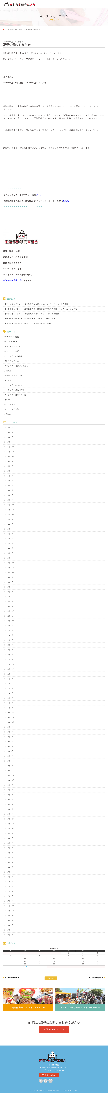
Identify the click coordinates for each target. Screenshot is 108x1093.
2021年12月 (9, 664)
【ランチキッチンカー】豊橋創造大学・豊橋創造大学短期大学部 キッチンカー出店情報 (41, 309)
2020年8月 (8, 732)
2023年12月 (9, 563)
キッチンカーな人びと (13, 375)
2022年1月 (8, 659)
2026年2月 (8, 437)
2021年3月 (8, 703)
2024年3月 (8, 548)
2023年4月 (8, 601)
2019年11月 (9, 775)
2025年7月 (8, 471)
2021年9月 (8, 674)
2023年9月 (8, 577)
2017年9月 (8, 872)
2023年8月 (8, 582)
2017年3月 (8, 891)
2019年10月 (9, 780)
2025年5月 (8, 481)
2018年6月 (8, 848)
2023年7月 (8, 587)
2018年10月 (9, 828)
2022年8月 (8, 630)
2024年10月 (9, 514)
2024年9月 (8, 519)
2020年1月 (8, 766)
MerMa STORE (11, 342)
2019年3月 (8, 809)
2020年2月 (8, 761)
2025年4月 (8, 485)
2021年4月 (8, 698)
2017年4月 (8, 886)
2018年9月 (8, 833)
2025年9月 (8, 461)
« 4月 (25, 967)
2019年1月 (8, 814)
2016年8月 (8, 925)
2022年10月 (9, 621)
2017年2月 (8, 896)
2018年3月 (8, 862)
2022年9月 (8, 626)
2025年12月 (9, 447)
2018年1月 (8, 867)
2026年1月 (8, 442)
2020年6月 (8, 741)
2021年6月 (8, 688)
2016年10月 (9, 915)
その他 (7, 400)
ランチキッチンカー (12, 361)
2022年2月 (8, 655)
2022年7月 (8, 635)
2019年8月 (8, 790)
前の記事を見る (12, 977)
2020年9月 (8, 727)
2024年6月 (8, 534)
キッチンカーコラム (15, 29)
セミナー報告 (9, 404)
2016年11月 (9, 911)
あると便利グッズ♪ (12, 346)
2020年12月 (9, 713)
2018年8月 (8, 838)
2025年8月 (8, 466)
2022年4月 (8, 650)
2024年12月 (9, 505)
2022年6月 (8, 640)
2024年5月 (8, 539)
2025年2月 (8, 495)
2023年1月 (8, 606)
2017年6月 (8, 882)
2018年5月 (8, 853)
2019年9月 (8, 785)
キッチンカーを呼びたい (14, 351)
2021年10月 (9, 669)
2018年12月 (9, 819)
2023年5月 (8, 597)
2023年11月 (9, 568)
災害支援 (8, 371)
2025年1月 (8, 500)
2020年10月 (9, 722)
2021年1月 (8, 708)
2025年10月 (9, 456)
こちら (39, 195)
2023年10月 (9, 572)
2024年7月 (8, 529)
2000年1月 (8, 935)
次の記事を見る (96, 977)
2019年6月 (8, 799)
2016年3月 (8, 930)
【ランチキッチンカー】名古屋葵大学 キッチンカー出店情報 (29, 318)
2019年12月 (9, 771)
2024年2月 (8, 553)
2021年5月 (8, 693)
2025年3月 (8, 490)
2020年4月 (8, 751)
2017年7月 (8, 877)
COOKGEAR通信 (11, 337)
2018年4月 (8, 857)
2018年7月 (8, 843)
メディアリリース (11, 380)
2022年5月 (8, 645)
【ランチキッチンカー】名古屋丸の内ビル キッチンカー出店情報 (31, 314)
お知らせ (8, 414)
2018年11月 (9, 824)
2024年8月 (8, 524)
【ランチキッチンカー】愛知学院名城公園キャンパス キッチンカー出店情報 (36, 304)
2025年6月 (8, 476)
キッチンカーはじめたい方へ (16, 395)
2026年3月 (8, 432)
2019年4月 (8, 804)
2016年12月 (9, 906)
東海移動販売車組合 (12, 280)
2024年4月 (8, 543)
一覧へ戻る (50, 978)
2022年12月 (9, 611)
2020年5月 (8, 746)
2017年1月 (8, 901)
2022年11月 (9, 616)
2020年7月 (8, 737)
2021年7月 (8, 684)
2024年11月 (9, 510)
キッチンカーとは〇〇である (16, 366)
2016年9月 (8, 920)
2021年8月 (8, 679)
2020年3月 (8, 756)
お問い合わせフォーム (54, 1029)
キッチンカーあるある (13, 356)
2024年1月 (8, 558)
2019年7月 (8, 795)
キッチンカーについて (13, 385)
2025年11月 (9, 452)
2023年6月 (8, 592)
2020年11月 (9, 717)
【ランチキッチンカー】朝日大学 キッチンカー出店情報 (29, 323)
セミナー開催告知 (11, 409)
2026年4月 (8, 427)
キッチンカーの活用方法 (14, 390)
